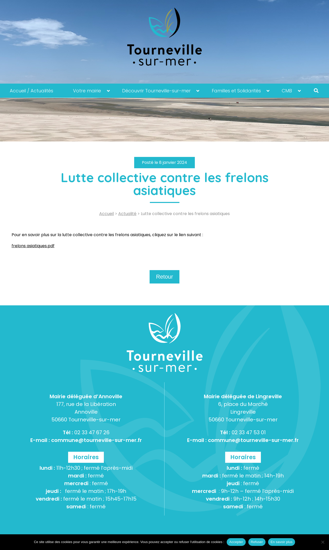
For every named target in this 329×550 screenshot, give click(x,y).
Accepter (236, 542)
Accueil (106, 214)
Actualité (127, 214)
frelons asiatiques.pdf (33, 246)
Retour (164, 276)
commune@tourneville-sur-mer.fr (96, 440)
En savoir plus (282, 542)
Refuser (257, 542)
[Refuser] (322, 542)
